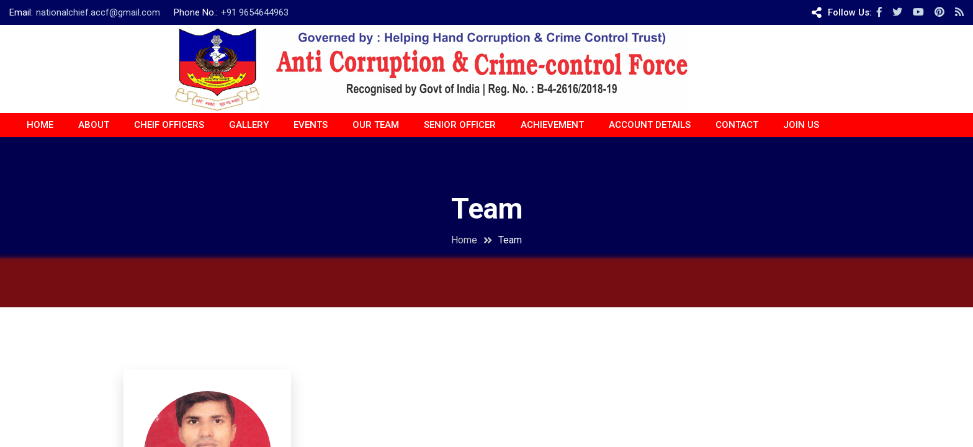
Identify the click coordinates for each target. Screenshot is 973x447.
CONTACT (736, 124)
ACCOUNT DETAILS (650, 124)
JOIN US (801, 124)
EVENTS (311, 124)
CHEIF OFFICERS (169, 124)
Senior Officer (460, 124)
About (93, 124)
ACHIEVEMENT (552, 124)
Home (40, 124)
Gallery (249, 124)
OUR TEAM (375, 124)
